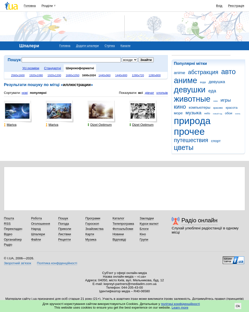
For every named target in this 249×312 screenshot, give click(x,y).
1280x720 (138, 75)
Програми (92, 218)
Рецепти (64, 239)
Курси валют (149, 223)
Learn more (180, 307)
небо (207, 113)
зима (215, 101)
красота (231, 107)
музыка (193, 112)
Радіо (8, 244)
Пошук (63, 218)
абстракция (203, 72)
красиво (218, 107)
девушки (189, 89)
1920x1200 (54, 75)
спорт (216, 141)
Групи (144, 239)
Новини (118, 234)
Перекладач (13, 229)
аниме (185, 80)
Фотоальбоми (123, 229)
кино (180, 107)
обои (228, 113)
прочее (189, 131)
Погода (63, 223)
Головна (30, 6)
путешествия (191, 140)
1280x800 (155, 75)
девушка (217, 81)
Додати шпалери (87, 46)
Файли (36, 239)
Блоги (144, 229)
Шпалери (38, 234)
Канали (126, 46)
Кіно (143, 234)
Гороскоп (92, 223)
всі (140, 93)
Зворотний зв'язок (17, 263)
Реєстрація (236, 6)
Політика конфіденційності (57, 263)
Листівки (64, 234)
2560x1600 (18, 75)
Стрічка (110, 46)
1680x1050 (72, 75)
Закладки (147, 218)
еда (212, 90)
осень (237, 114)
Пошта (9, 218)
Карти (89, 234)
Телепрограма (123, 223)
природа (192, 121)
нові (25, 93)
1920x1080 (36, 75)
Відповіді (119, 239)
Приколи (64, 229)
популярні (38, 93)
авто (228, 72)
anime (179, 72)
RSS (7, 223)
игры (226, 100)
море (178, 113)
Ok (238, 306)
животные (192, 98)
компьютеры (199, 107)
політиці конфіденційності (180, 304)
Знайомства (94, 229)
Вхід (219, 6)
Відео (8, 234)
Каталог (118, 218)
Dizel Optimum (100, 125)
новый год (217, 114)
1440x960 (104, 75)
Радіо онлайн (199, 220)
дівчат (149, 93)
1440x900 (121, 75)
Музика (90, 239)
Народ (36, 229)
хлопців (162, 93)
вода (203, 82)
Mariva (10, 125)
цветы (184, 147)
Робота (36, 218)
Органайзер (13, 239)
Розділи (47, 6)
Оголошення (40, 223)
